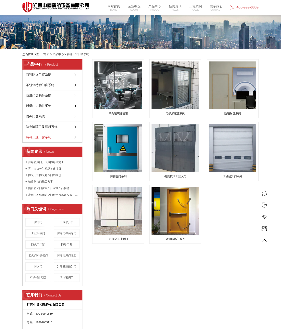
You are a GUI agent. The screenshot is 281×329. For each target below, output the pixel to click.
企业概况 (134, 8)
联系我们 (216, 8)
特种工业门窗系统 (78, 54)
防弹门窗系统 (35, 116)
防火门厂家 (38, 244)
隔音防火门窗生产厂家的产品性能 (48, 188)
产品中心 (154, 8)
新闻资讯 (175, 8)
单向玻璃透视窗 (118, 113)
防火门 (38, 266)
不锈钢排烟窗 (38, 277)
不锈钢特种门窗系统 (40, 85)
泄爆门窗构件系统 (38, 106)
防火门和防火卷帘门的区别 (44, 175)
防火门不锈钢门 (38, 255)
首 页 (46, 54)
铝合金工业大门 (118, 239)
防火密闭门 (67, 277)
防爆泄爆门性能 (66, 255)
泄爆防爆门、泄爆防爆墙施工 (46, 162)
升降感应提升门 (66, 266)
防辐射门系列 (118, 176)
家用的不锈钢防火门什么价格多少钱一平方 (53, 194)
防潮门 (38, 222)
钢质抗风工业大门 (175, 176)
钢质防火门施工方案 (40, 181)
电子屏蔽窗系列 (175, 113)
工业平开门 (67, 222)
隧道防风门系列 (175, 239)
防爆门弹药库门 (66, 233)
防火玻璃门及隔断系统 (41, 126)
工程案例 (195, 8)
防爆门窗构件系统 (38, 95)
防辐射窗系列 (232, 113)
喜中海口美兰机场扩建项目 (44, 168)
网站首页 (114, 8)
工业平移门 (38, 233)
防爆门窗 (66, 244)
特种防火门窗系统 (38, 74)
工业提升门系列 (232, 176)
